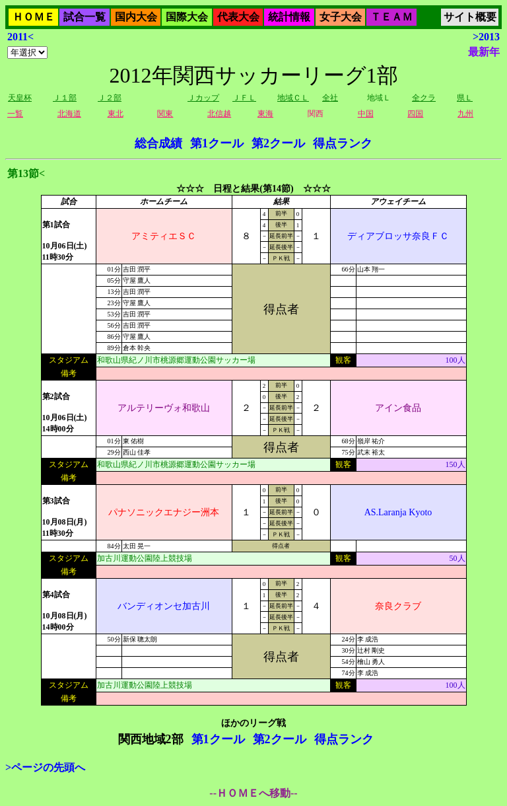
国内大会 (136, 16)
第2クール (278, 143)
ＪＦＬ (244, 97)
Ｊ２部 (109, 97)
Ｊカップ (203, 97)
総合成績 (158, 143)
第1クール (217, 143)
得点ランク (342, 143)
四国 (415, 113)
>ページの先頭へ (45, 767)
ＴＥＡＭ (391, 16)
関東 (165, 113)
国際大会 (187, 16)
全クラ (424, 97)
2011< (20, 36)
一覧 (15, 113)
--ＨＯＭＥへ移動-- (253, 793)
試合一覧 (84, 16)
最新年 (484, 51)
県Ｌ (465, 97)
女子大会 (341, 16)
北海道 (69, 113)
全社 (330, 97)
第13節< (26, 173)
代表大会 (238, 16)
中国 (366, 113)
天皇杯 (20, 97)
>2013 (486, 36)
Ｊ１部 (65, 97)
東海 (265, 113)
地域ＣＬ (293, 97)
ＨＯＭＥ (34, 16)
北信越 (219, 113)
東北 (115, 113)
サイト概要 (470, 16)
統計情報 (289, 16)
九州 (465, 113)
